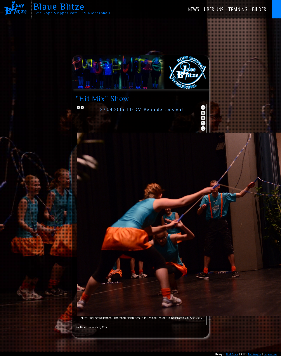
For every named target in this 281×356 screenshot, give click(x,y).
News (193, 9)
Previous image (78, 107)
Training (237, 9)
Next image (82, 107)
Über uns (213, 9)
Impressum (270, 354)
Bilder (259, 9)
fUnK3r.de (232, 354)
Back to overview (203, 119)
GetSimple (254, 354)
